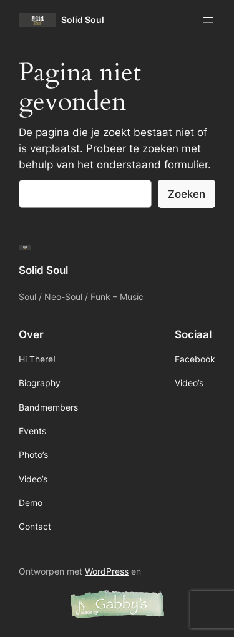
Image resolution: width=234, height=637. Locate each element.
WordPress (107, 571)
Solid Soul (82, 19)
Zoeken (186, 194)
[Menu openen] (207, 19)
